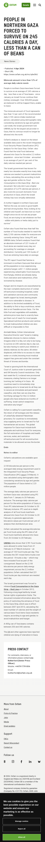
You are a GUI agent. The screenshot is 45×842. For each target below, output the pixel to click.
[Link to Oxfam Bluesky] (39, 762)
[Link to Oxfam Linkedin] (30, 762)
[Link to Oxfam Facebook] (22, 761)
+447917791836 (22, 666)
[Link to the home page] (10, 5)
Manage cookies (21, 823)
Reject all (21, 831)
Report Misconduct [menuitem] (11, 743)
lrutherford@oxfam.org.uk (20, 673)
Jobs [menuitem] (6, 718)
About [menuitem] (6, 709)
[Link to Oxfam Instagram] (13, 761)
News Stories (9, 61)
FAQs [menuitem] (6, 739)
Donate (26, 5)
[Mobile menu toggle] (34, 5)
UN (8, 632)
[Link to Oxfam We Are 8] (5, 761)
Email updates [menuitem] (9, 726)
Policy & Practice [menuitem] (11, 713)
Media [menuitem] (6, 722)
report (23, 475)
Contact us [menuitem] (8, 747)
